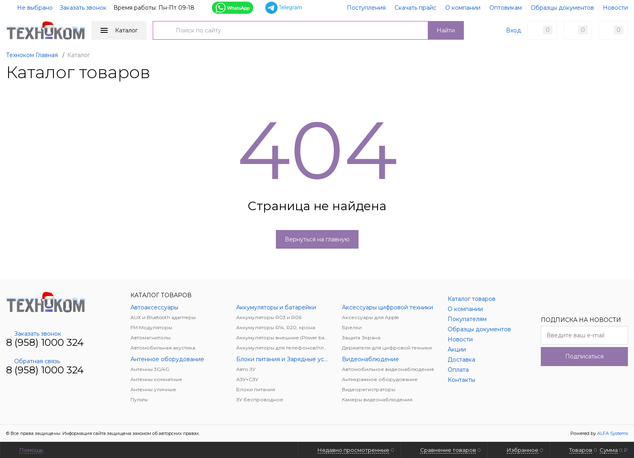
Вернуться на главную (317, 239)
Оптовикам (505, 7)
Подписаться (584, 356)
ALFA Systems (612, 433)
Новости (615, 7)
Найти (446, 30)
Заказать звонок (83, 7)
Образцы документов (562, 7)
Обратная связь (33, 361)
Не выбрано (30, 7)
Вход (513, 30)
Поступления (366, 7)
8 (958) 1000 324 (45, 342)
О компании (462, 7)
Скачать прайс (415, 7)
